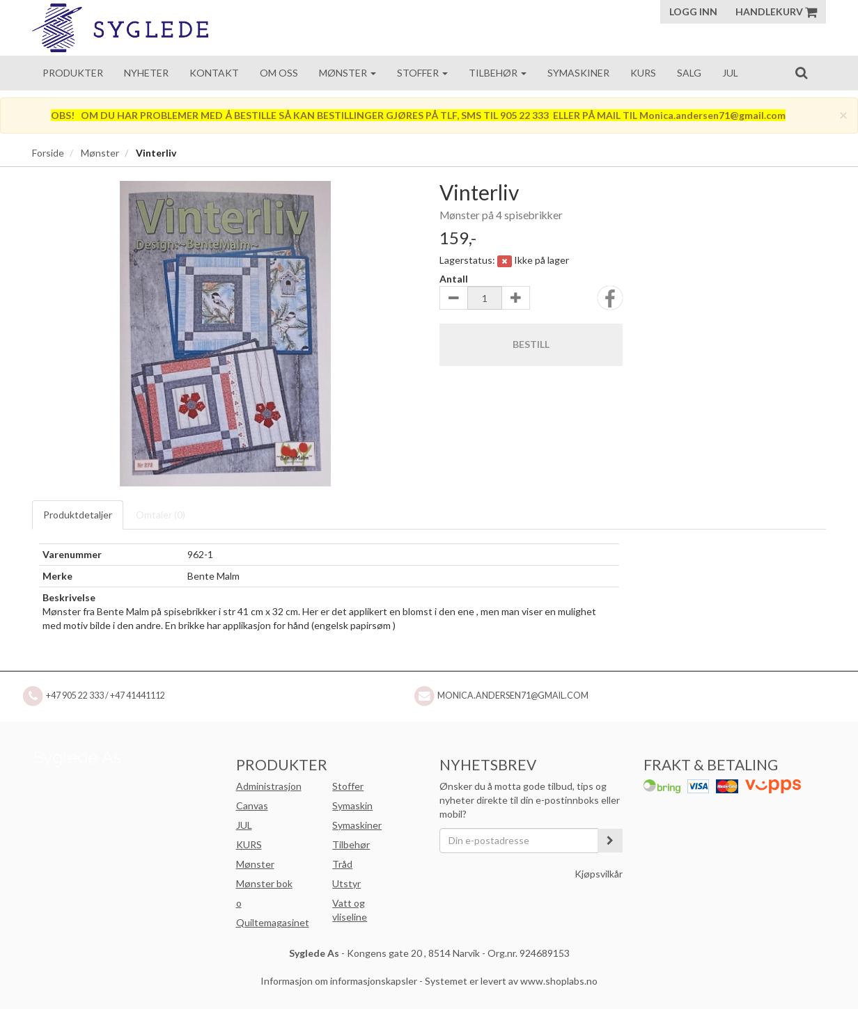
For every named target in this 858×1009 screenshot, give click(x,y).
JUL (244, 825)
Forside (48, 153)
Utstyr (346, 883)
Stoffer (422, 73)
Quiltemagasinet (272, 922)
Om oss (279, 73)
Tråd (342, 864)
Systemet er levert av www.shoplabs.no (511, 981)
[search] (801, 72)
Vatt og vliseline (349, 910)
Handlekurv (776, 11)
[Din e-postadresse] (518, 840)
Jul (730, 73)
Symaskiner (578, 73)
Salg (689, 73)
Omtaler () (160, 515)
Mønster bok (264, 883)
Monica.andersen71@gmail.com (512, 695)
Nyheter (146, 73)
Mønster (347, 73)
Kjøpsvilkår (599, 874)
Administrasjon (269, 786)
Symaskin (352, 805)
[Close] (843, 114)
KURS (249, 844)
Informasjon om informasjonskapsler (338, 981)
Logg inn (693, 11)
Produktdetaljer (77, 515)
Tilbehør (497, 73)
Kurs (643, 73)
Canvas (252, 805)
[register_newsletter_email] (610, 840)
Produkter (72, 73)
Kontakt (214, 73)
